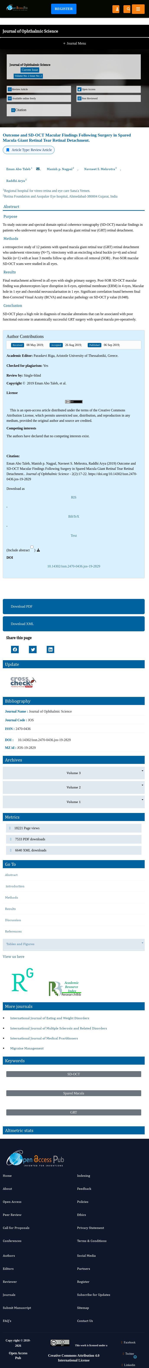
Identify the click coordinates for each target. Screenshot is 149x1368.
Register (64, 9)
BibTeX (73, 516)
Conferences (12, 1241)
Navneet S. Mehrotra (100, 169)
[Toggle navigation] (138, 9)
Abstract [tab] (11, 875)
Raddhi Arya (16, 180)
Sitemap (83, 1308)
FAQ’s (7, 1321)
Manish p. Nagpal (60, 169)
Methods (11, 897)
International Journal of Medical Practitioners (44, 1038)
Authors (9, 1255)
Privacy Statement (90, 1228)
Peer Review (12, 1215)
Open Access (12, 1202)
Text (74, 535)
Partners (83, 1269)
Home (7, 1176)
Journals (9, 1295)
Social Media (86, 1255)
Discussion (13, 920)
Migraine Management (27, 1048)
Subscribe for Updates (93, 1295)
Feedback (84, 1189)
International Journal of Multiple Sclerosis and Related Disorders (58, 1028)
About (7, 1189)
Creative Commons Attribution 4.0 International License (73, 1358)
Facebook (128, 1342)
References (13, 931)
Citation (18, 110)
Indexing (83, 1176)
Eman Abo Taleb (19, 169)
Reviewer (10, 1282)
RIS (73, 497)
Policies (82, 1202)
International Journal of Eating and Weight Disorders (49, 1018)
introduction (14, 886)
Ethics (81, 1215)
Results (10, 909)
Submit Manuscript (17, 1308)
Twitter (127, 1353)
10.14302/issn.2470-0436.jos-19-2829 (73, 566)
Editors (8, 1269)
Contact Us (85, 1321)
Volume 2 (74, 787)
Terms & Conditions (92, 1241)
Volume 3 (74, 773)
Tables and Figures (22, 944)
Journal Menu (74, 44)
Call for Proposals (16, 1228)
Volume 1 (74, 802)
